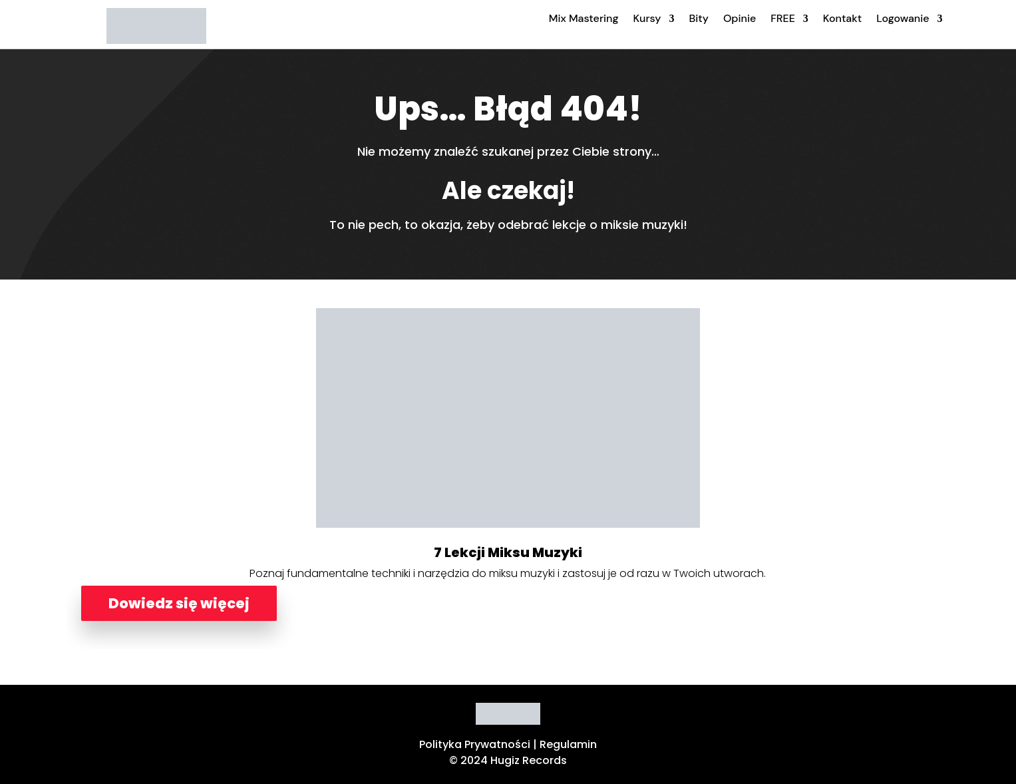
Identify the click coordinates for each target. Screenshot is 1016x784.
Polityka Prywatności (474, 744)
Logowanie (902, 18)
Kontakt (842, 18)
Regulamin (568, 744)
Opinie (739, 18)
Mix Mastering (584, 18)
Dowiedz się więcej (179, 603)
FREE (782, 18)
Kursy (647, 18)
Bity (698, 18)
